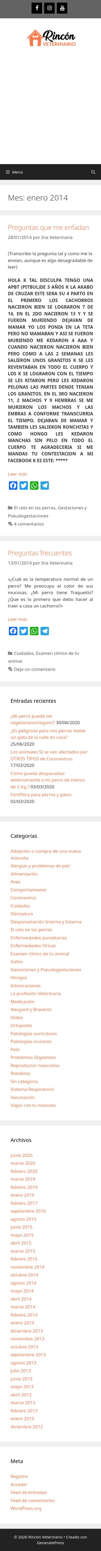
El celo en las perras (34, 508)
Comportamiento (29, 890)
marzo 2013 (23, 1402)
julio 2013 (21, 1371)
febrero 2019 (24, 1187)
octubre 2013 (24, 1347)
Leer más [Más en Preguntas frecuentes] (17, 619)
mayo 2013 (22, 1386)
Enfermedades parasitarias (39, 938)
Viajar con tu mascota (33, 1105)
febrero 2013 (24, 1411)
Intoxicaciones (26, 986)
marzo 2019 (23, 1179)
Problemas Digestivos (33, 1057)
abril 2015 (21, 1243)
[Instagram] (49, 8)
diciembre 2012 (27, 1427)
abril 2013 (21, 1395)
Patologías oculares (31, 1041)
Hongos (19, 977)
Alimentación (24, 874)
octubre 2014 (24, 1275)
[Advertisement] (50, 111)
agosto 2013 (23, 1363)
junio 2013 (21, 1379)
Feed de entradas (29, 1492)
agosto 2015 (23, 1219)
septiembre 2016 (28, 1211)
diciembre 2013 (27, 1331)
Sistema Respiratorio (32, 1089)
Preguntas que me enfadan (48, 227)
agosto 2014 (23, 1283)
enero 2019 (22, 1195)
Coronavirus (23, 898)
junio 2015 (21, 1227)
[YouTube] (62, 8)
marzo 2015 (23, 1251)
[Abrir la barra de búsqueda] (93, 172)
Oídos (17, 1017)
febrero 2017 (24, 1203)
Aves (15, 882)
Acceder (19, 1484)
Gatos (17, 961)
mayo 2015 (22, 1235)
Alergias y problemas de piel (40, 866)
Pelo (15, 1049)
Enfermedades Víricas (33, 945)
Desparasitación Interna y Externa (46, 922)
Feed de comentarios (32, 1500)
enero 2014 (22, 1323)
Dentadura (22, 914)
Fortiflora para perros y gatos (41, 794)
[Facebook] (37, 8)
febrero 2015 (24, 1259)
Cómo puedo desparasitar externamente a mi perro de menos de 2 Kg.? (48, 780)
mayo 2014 (22, 1291)
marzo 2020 (23, 1163)
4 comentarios (29, 524)
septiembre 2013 (28, 1355)
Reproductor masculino (35, 1065)
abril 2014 (21, 1299)
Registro (19, 1476)
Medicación (22, 1001)
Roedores (21, 1073)
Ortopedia (21, 1025)
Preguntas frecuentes (40, 552)
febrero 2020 (24, 1171)
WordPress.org (26, 1508)
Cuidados (24, 653)
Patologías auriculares (34, 1033)
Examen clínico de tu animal (40, 954)
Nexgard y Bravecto (31, 1009)
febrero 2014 (24, 1315)
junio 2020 (21, 1155)
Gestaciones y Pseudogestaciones (46, 970)
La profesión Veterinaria (36, 993)
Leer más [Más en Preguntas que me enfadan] (17, 474)
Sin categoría (24, 1081)
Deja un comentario (34, 669)
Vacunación (22, 1097)
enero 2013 (22, 1418)
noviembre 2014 (27, 1267)
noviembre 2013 (27, 1339)
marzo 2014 (23, 1307)
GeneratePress (50, 1542)
